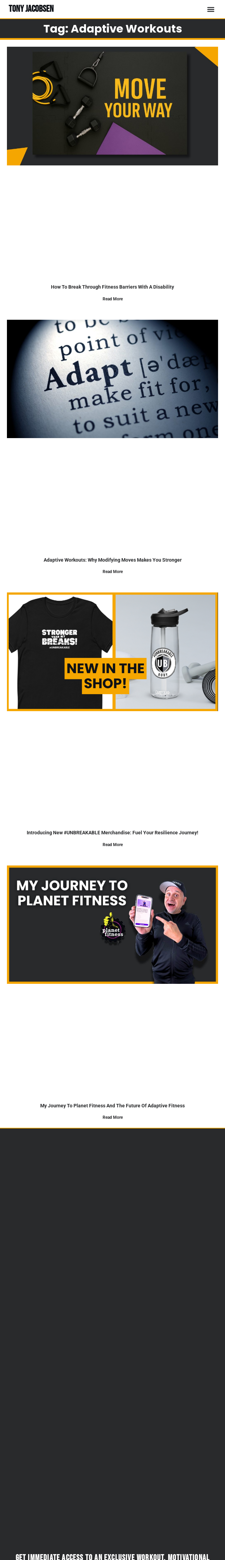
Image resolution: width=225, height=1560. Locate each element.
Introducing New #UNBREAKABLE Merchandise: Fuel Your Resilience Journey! (112, 832)
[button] (210, 9)
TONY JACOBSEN (31, 9)
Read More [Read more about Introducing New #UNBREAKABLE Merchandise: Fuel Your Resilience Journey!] (113, 844)
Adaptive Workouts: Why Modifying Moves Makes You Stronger (113, 560)
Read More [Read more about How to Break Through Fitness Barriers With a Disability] (113, 299)
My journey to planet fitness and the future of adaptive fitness (112, 1105)
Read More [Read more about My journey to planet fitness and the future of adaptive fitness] (113, 1117)
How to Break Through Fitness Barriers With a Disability (112, 287)
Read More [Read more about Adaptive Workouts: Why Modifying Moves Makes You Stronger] (113, 571)
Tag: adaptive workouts (112, 28)
